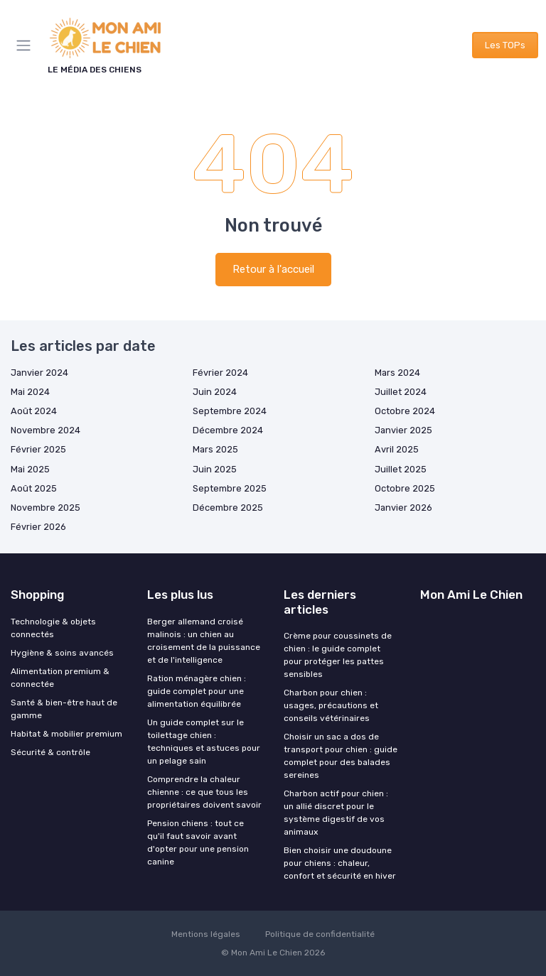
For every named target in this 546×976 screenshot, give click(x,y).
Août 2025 (34, 488)
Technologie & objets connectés (53, 628)
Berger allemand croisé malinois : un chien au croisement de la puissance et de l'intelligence (203, 641)
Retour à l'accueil (273, 269)
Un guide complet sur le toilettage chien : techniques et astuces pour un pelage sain (203, 741)
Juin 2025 (215, 469)
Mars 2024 (397, 372)
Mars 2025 (215, 449)
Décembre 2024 (228, 430)
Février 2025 (38, 449)
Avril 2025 (397, 449)
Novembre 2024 (45, 430)
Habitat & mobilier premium (66, 734)
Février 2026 (38, 526)
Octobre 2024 (405, 411)
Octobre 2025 (405, 488)
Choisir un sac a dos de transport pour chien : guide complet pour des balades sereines (340, 756)
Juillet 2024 (401, 391)
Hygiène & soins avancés (62, 653)
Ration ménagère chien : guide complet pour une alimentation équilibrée (196, 691)
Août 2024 (34, 411)
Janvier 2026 (403, 507)
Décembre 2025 (228, 507)
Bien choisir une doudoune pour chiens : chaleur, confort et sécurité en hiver (340, 863)
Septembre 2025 (230, 488)
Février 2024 (220, 372)
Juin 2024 (215, 391)
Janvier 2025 (403, 430)
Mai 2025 (30, 469)
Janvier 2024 (39, 372)
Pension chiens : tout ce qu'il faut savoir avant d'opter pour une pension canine (198, 842)
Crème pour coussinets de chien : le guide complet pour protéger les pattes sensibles (338, 655)
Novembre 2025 (45, 507)
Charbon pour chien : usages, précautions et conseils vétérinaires (331, 705)
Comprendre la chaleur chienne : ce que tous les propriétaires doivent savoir (204, 792)
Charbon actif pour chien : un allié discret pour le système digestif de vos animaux (336, 812)
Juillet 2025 (401, 469)
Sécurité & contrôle (50, 752)
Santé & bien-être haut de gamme (64, 709)
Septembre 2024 (230, 411)
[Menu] (26, 45)
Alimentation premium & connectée (60, 677)
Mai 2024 (30, 391)
